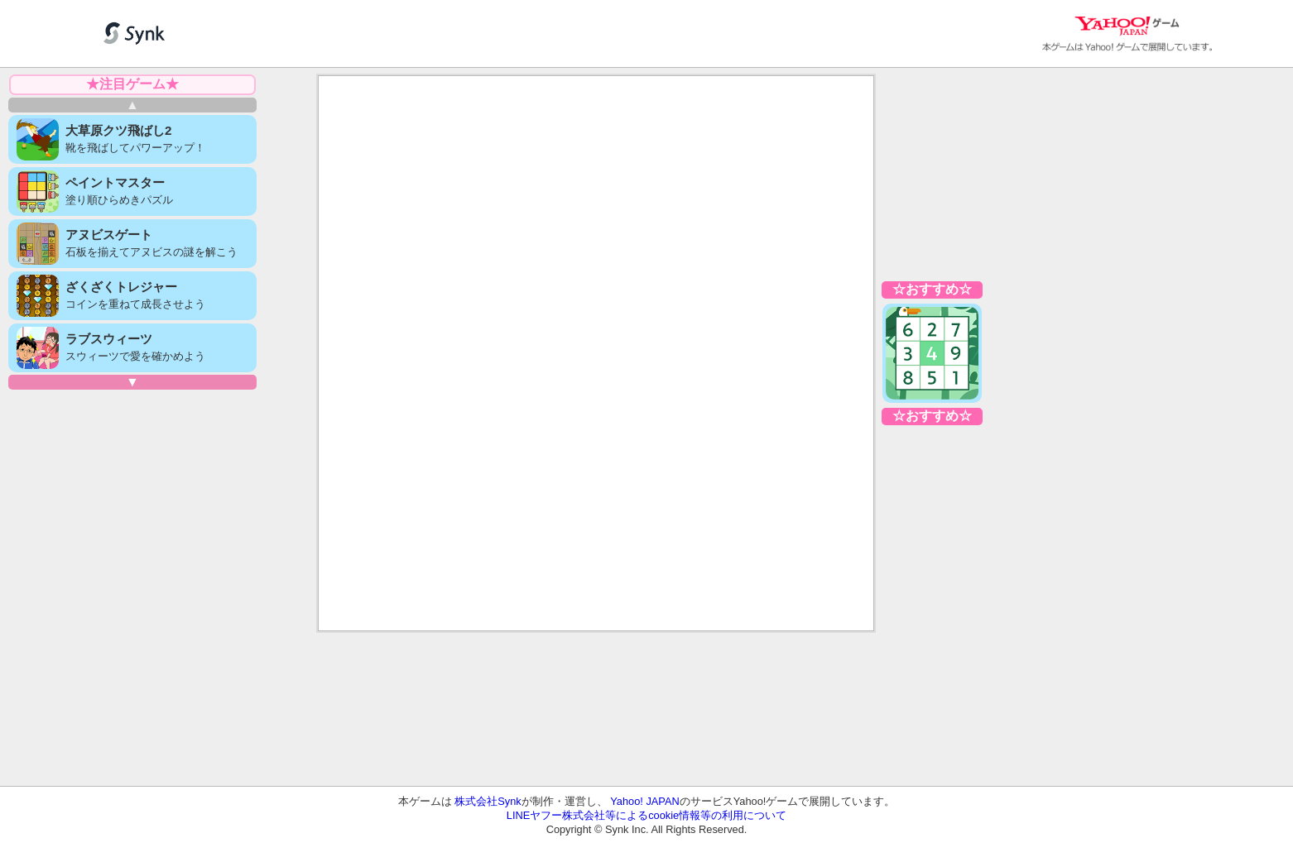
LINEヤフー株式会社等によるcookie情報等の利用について (646, 815)
